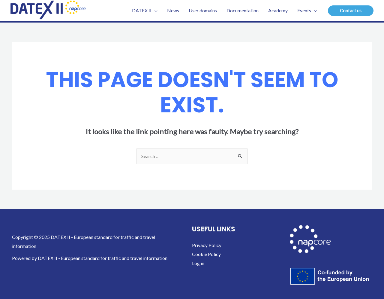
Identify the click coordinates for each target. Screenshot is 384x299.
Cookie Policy (206, 254)
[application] (155, 10)
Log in (198, 263)
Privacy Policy (206, 245)
